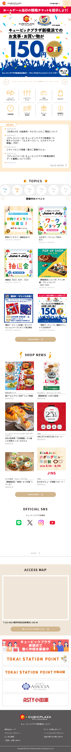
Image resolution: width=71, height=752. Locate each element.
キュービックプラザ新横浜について (35, 724)
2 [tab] (20, 81)
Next (65, 82)
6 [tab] (41, 81)
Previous (6, 82)
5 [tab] (35, 81)
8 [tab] (51, 81)
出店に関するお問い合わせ (53, 737)
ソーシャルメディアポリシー (54, 733)
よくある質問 (9, 737)
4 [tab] (30, 81)
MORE (35, 553)
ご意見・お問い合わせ (12, 740)
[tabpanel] (35, 42)
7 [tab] (46, 81)
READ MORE (58, 165)
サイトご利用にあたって (52, 729)
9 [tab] (56, 81)
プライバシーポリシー (12, 733)
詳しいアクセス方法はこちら (35, 629)
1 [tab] (14, 81)
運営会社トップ (10, 729)
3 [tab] (25, 81)
